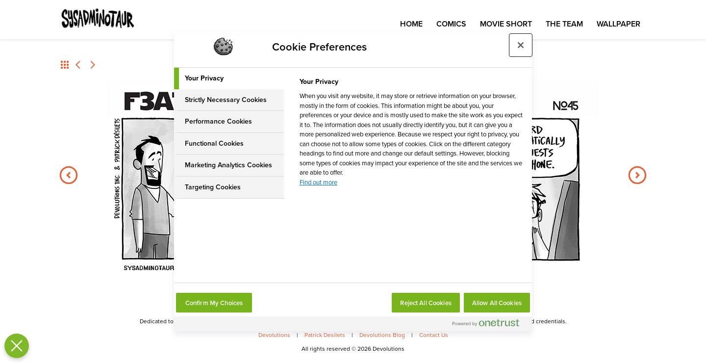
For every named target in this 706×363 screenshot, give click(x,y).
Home (411, 23)
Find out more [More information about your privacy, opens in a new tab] (318, 182)
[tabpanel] (412, 135)
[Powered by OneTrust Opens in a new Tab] (490, 325)
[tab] (229, 78)
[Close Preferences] (14, 346)
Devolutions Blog (382, 335)
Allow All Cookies (497, 303)
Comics (451, 23)
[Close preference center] (520, 45)
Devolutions (274, 335)
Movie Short (506, 23)
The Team (564, 23)
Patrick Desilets (324, 335)
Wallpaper (618, 23)
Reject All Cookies (425, 303)
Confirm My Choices (214, 303)
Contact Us (433, 335)
